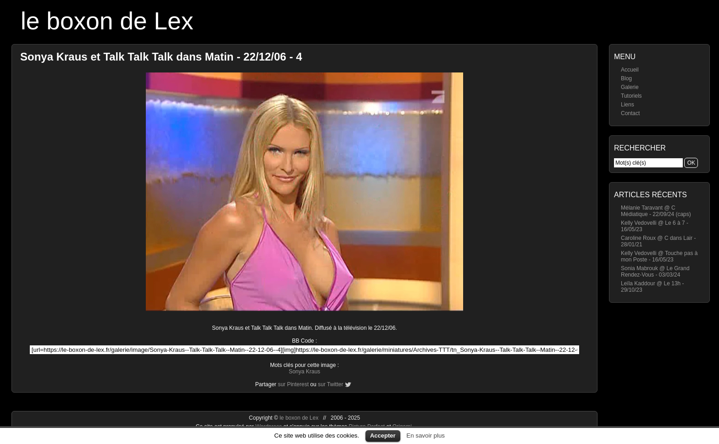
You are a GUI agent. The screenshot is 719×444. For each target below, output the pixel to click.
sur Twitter (330, 384)
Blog (626, 78)
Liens (627, 104)
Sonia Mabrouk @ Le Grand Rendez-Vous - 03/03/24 (655, 271)
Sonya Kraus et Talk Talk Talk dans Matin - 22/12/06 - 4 (161, 56)
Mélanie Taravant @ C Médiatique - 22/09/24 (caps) (656, 211)
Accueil (630, 70)
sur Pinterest (293, 384)
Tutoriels (631, 96)
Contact (630, 113)
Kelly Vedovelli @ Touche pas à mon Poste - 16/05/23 (659, 256)
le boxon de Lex (107, 20)
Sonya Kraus (305, 371)
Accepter (383, 435)
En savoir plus (425, 435)
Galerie (630, 87)
